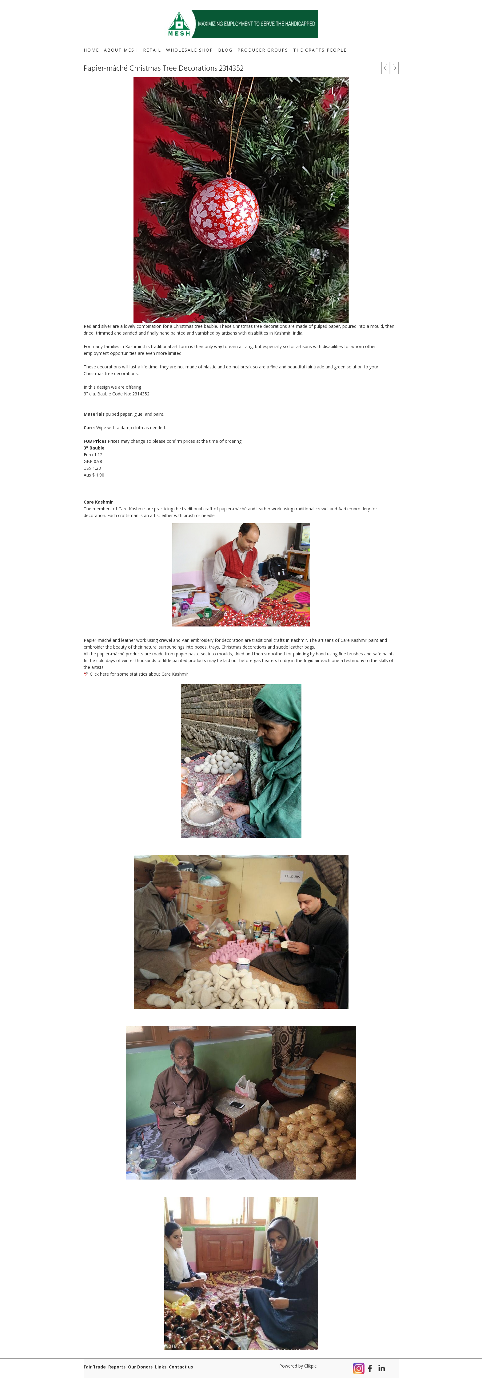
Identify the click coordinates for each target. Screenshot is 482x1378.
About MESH (121, 50)
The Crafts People (320, 50)
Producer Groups (262, 50)
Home (91, 50)
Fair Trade (95, 1367)
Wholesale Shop (189, 50)
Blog (225, 50)
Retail (152, 50)
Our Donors (140, 1367)
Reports (116, 1367)
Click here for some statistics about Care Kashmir (139, 674)
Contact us (181, 1367)
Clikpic (310, 1366)
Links (160, 1367)
